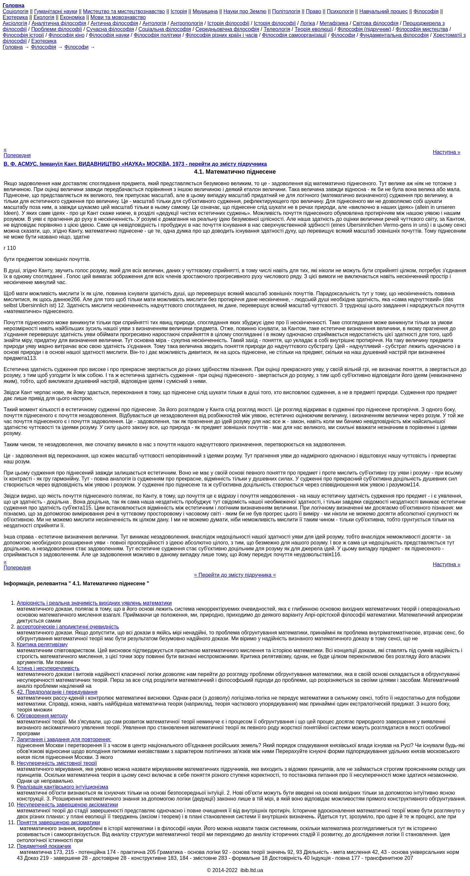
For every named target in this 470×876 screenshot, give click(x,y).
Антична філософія (114, 23)
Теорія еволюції (314, 29)
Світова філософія (375, 23)
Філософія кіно (66, 35)
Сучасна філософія (110, 29)
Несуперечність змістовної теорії (57, 763)
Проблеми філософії (56, 29)
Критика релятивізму (42, 644)
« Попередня (17, 152)
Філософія (426, 11)
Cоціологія (15, 11)
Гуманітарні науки (55, 11)
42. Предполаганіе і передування (57, 692)
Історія (179, 11)
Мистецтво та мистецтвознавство (124, 11)
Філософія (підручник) (364, 29)
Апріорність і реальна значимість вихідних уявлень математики (94, 603)
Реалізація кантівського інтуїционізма (62, 787)
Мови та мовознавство (118, 17)
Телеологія (277, 29)
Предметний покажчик (44, 846)
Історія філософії (228, 23)
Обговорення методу (42, 715)
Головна (13, 47)
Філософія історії (23, 35)
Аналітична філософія (59, 23)
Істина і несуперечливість (48, 668)
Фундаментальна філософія (394, 35)
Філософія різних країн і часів (221, 35)
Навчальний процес (384, 11)
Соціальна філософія (165, 29)
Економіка (72, 17)
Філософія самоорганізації (294, 35)
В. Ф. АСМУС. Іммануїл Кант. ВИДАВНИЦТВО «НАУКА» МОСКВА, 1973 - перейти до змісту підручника (135, 164)
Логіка (307, 23)
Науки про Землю (244, 11)
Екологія (44, 17)
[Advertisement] (235, 96)
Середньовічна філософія (227, 29)
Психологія (340, 11)
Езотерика (15, 17)
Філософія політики (157, 35)
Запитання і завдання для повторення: (64, 739)
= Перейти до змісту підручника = (235, 575)
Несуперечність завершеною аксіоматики (67, 804)
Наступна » (446, 152)
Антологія (154, 23)
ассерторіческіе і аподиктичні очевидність (68, 626)
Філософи (343, 35)
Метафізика (334, 23)
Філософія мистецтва (421, 29)
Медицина (205, 11)
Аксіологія (15, 23)
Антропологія (187, 23)
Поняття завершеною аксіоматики (58, 822)
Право (313, 11)
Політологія (286, 11)
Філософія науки (109, 35)
